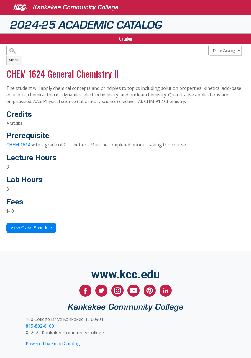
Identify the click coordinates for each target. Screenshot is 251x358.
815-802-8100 (40, 326)
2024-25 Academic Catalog (86, 24)
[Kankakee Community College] (130, 8)
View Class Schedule (31, 227)
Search (14, 60)
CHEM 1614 (18, 145)
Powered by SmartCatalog (53, 344)
